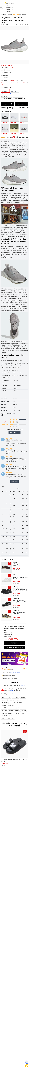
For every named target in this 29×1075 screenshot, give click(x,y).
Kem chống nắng (6, 697)
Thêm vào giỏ (7, 104)
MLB (11, 702)
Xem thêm (14, 481)
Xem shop (14, 682)
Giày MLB (23, 710)
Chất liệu (4, 398)
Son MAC (19, 700)
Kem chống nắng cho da (8, 718)
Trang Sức (11, 705)
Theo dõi (25, 668)
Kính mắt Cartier (22, 708)
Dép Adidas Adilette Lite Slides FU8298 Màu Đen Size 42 (14, 760)
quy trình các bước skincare (9, 708)
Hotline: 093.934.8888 (14, 647)
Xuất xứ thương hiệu (6, 414)
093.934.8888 (9, 7)
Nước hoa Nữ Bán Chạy (8, 713)
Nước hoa (4, 710)
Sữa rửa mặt (15, 697)
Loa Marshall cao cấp (7, 715)
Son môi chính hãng (14, 710)
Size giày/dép (5, 401)
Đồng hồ (23, 697)
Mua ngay (21, 104)
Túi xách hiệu (5, 700)
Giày (17, 24)
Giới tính (3, 404)
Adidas (4, 15)
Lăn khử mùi (5, 702)
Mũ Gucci (12, 700)
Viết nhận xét (14, 432)
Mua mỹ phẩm (18, 702)
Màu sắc (3, 407)
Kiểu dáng (4, 410)
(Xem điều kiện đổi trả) (15, 672)
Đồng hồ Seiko (20, 713)
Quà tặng (4, 705)
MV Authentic (7, 667)
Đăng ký (23, 685)
